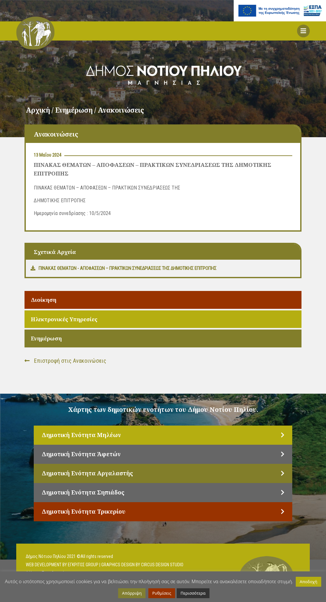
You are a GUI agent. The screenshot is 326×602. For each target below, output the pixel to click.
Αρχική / (40, 110)
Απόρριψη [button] (132, 593)
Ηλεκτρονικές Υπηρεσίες (64, 319)
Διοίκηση (43, 299)
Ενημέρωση (46, 338)
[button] (303, 31)
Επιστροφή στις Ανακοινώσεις (65, 360)
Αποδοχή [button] (308, 581)
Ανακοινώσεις (121, 110)
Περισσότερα (193, 593)
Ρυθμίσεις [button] (161, 593)
